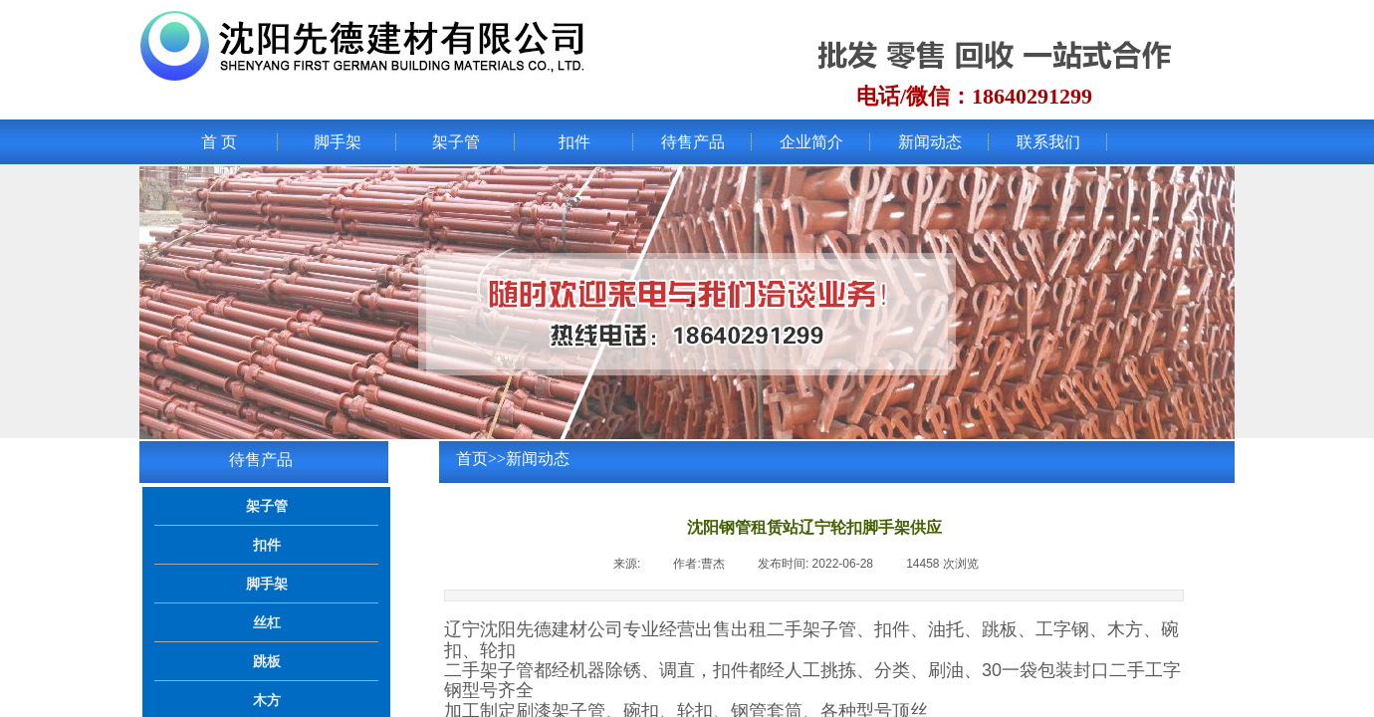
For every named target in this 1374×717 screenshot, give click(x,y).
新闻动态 (930, 141)
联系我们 (1048, 141)
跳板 (267, 661)
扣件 (574, 141)
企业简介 (811, 141)
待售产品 (693, 141)
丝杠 (267, 622)
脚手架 (337, 141)
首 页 (219, 141)
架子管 (456, 141)
